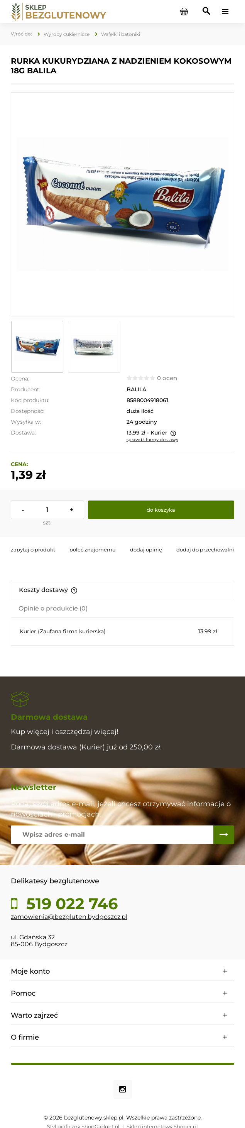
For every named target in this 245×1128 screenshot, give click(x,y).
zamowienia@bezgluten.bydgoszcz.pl (69, 916)
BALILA (136, 389)
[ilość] (47, 510)
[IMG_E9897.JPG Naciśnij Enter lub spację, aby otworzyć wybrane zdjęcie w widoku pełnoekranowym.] (122, 204)
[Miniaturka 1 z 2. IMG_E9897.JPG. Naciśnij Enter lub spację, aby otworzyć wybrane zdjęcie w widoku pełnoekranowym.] (37, 347)
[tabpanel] (122, 631)
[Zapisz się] (223, 834)
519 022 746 (70, 904)
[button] (33, 549)
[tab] (122, 590)
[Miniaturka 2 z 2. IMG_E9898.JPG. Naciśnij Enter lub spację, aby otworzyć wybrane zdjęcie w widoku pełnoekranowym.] (94, 347)
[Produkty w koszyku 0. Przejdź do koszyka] (184, 11)
